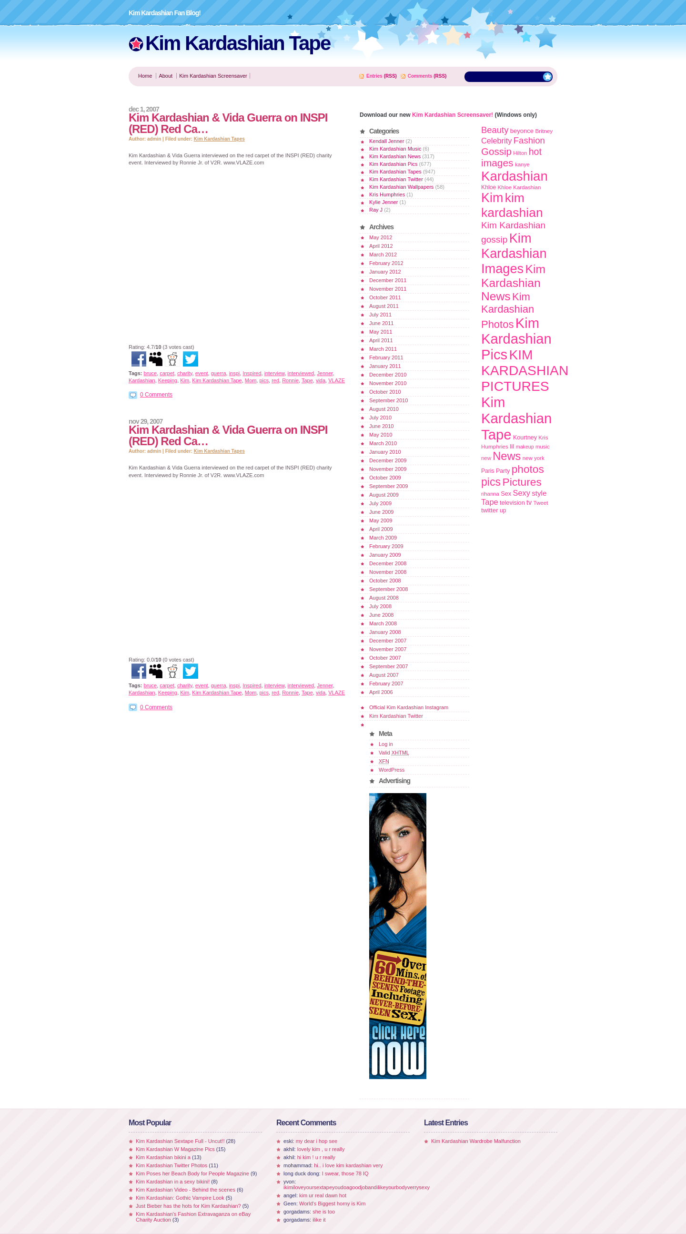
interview (274, 373)
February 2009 (386, 546)
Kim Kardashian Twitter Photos (171, 1165)
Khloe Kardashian (519, 187)
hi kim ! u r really (316, 1157)
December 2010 (387, 374)
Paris (487, 471)
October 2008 (385, 580)
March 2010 (383, 443)
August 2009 (384, 495)
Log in (386, 744)
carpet (167, 373)
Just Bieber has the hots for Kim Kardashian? (188, 1206)
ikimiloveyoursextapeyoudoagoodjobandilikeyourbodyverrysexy (356, 1187)
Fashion (529, 140)
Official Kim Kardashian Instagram (408, 707)
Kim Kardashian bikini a (163, 1157)
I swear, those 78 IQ (345, 1173)
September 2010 (388, 400)
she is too (324, 1211)
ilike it (319, 1220)
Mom (250, 380)
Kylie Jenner (383, 202)
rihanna (490, 494)
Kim (184, 380)
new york (534, 458)
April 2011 (381, 340)
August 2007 (384, 675)
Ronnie (290, 380)
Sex (506, 493)
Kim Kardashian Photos (507, 310)
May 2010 (380, 435)
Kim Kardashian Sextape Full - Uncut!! (180, 1141)
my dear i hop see (316, 1141)
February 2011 (386, 357)
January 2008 (385, 632)
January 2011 (385, 366)
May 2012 (380, 237)
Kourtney (525, 437)
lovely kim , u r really (321, 1149)
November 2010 (387, 383)
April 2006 (381, 692)
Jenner (325, 373)
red (275, 380)
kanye (522, 164)
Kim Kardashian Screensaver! (452, 115)
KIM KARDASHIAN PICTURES (524, 370)
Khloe (488, 187)
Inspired (251, 373)
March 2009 (383, 538)
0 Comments (156, 394)
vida (320, 380)
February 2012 (386, 263)
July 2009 (380, 503)
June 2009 (381, 512)
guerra (218, 373)
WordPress (391, 770)
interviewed (301, 373)
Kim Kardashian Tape (237, 43)
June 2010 (381, 426)
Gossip (496, 151)
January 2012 (385, 272)
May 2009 (380, 520)
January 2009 (385, 555)
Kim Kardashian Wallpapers (401, 187)
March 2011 (383, 349)
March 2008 (383, 623)
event (201, 373)
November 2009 (387, 469)
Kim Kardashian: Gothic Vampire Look (180, 1198)
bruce (150, 373)
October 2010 (385, 392)
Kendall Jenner (386, 141)
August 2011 (384, 306)
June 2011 (381, 323)
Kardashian (142, 380)
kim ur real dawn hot (322, 1195)
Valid (394, 752)
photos (528, 469)
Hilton (520, 153)
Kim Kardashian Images (514, 253)
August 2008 (384, 598)
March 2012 (383, 254)
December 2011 (387, 280)
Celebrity (496, 140)
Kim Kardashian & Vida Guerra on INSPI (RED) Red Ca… (228, 123)
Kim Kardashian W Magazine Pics (175, 1149)
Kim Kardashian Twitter (396, 179)
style (539, 493)
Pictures (521, 482)
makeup (525, 446)
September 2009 (388, 486)
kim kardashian (512, 205)
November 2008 (387, 572)
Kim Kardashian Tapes (219, 139)
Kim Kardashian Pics (393, 164)
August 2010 (384, 409)
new (486, 458)
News (507, 456)
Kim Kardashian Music (395, 149)
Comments (420, 76)
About (165, 76)
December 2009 (387, 460)
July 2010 (380, 417)
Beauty (494, 130)
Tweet (540, 503)
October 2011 (385, 297)
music (542, 446)
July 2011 (380, 314)
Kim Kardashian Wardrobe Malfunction (476, 1141)
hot (535, 151)
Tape (307, 380)
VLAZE (336, 380)
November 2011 (387, 289)
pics (264, 380)
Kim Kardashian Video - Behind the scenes (185, 1190)
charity (184, 373)
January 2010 (385, 452)
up (503, 510)
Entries (374, 76)
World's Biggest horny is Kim (332, 1203)
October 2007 (385, 658)
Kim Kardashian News (395, 156)
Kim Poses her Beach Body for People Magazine (192, 1173)
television (512, 503)
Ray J (376, 210)
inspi (234, 373)
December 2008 (387, 563)
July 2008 (380, 606)
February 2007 (386, 683)
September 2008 (388, 589)
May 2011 (380, 332)
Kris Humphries (387, 194)
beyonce (522, 130)
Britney (544, 131)
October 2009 (385, 477)
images (497, 162)
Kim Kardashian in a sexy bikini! (173, 1181)
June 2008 (381, 615)
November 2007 (387, 649)
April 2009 (381, 529)
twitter (489, 510)
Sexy (521, 493)
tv (529, 502)
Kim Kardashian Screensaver (213, 76)
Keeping (167, 380)
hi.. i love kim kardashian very (348, 1165)
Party (503, 471)
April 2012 (381, 246)
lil (512, 446)
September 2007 (388, 666)
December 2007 (387, 640)
